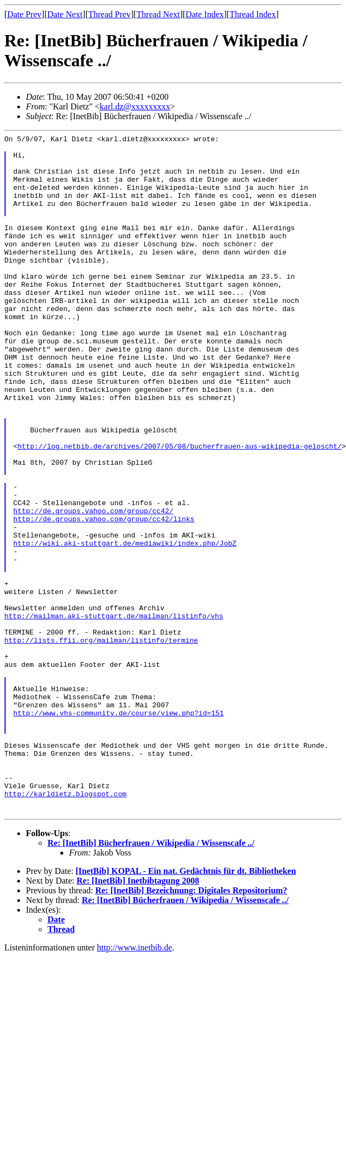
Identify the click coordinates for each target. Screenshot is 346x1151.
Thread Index (252, 14)
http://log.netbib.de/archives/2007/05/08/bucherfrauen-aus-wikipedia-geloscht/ (179, 509)
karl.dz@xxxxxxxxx (135, 106)
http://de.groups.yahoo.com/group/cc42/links (103, 596)
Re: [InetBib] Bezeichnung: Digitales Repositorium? (191, 1026)
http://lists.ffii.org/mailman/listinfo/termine (101, 742)
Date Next (65, 14)
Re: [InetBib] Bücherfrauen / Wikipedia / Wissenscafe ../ (151, 978)
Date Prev (24, 14)
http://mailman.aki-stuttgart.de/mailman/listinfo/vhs (113, 713)
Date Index (205, 14)
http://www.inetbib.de (134, 1083)
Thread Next (158, 14)
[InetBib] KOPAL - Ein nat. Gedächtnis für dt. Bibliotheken (186, 1006)
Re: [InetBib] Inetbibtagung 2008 (138, 1016)
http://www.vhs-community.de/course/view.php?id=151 (118, 829)
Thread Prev (109, 14)
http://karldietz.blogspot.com (65, 926)
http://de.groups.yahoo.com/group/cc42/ (93, 586)
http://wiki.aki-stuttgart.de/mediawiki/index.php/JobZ (124, 625)
